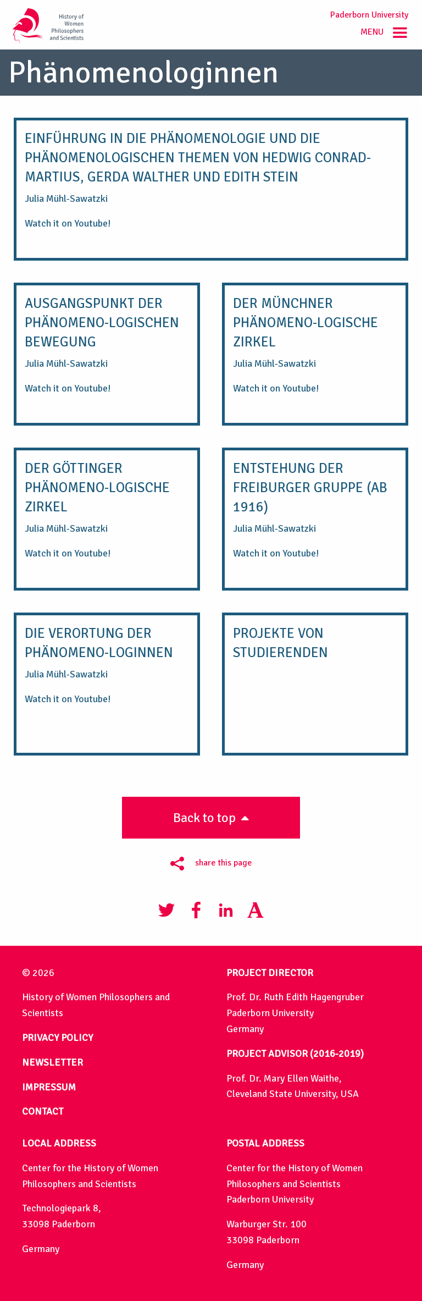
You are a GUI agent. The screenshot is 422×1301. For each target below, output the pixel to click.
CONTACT (42, 1111)
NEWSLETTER (52, 1062)
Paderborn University (369, 14)
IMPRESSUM (49, 1087)
